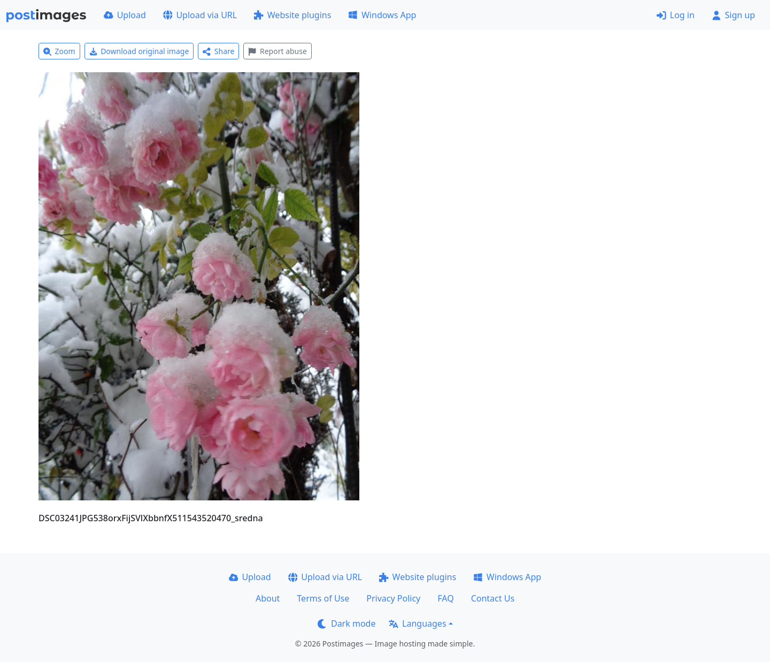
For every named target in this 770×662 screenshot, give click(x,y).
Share (218, 51)
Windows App (382, 15)
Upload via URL (200, 15)
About (268, 598)
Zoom (59, 51)
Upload (125, 15)
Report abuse (277, 51)
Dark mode (346, 623)
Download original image (139, 51)
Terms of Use (323, 598)
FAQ (445, 598)
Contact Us (492, 598)
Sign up (733, 15)
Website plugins (292, 15)
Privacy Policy (393, 598)
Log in (676, 15)
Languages (417, 623)
